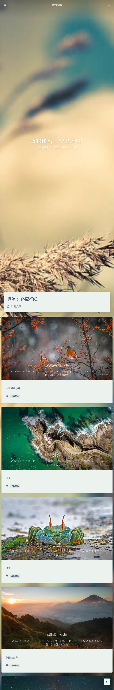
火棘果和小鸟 (57, 365)
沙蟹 (57, 544)
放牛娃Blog (57, 4)
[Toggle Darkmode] (107, 682)
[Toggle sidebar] (4, 4)
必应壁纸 (40, 371)
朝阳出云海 (57, 634)
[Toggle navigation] (109, 4)
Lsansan (76, 371)
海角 (57, 455)
